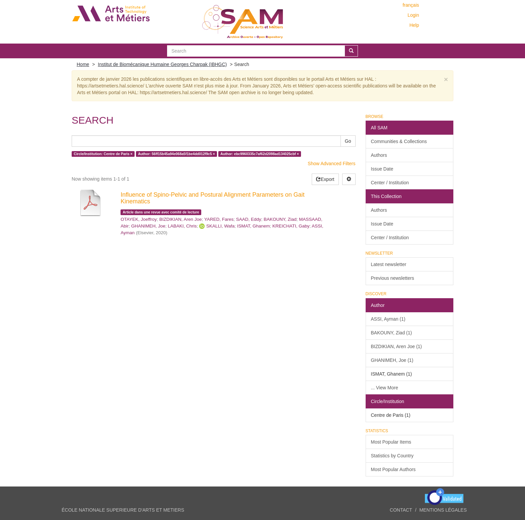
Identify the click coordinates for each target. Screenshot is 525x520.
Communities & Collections (399, 141)
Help (414, 25)
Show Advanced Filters (331, 163)
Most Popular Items (391, 442)
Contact (401, 510)
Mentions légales (443, 510)
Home (83, 64)
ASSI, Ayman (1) (388, 319)
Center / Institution (390, 182)
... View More (384, 387)
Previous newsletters (392, 278)
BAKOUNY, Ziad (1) (391, 332)
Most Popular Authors (393, 469)
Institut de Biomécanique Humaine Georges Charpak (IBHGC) (162, 64)
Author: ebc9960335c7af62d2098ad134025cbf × (259, 154)
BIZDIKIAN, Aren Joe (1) (396, 346)
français (410, 5)
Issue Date (382, 169)
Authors (379, 155)
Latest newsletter (388, 264)
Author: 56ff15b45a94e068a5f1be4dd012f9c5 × (176, 154)
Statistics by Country (392, 455)
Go (348, 141)
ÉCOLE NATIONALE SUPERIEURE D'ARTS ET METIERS (123, 510)
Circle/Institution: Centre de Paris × (103, 154)
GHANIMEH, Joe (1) (392, 360)
